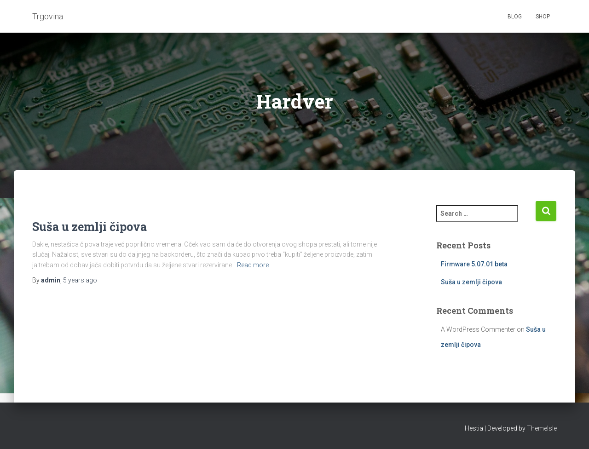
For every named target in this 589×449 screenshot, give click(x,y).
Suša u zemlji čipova (89, 226)
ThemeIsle (542, 428)
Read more (253, 265)
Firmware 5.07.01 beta (474, 264)
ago (80, 280)
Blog (515, 16)
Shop (543, 16)
